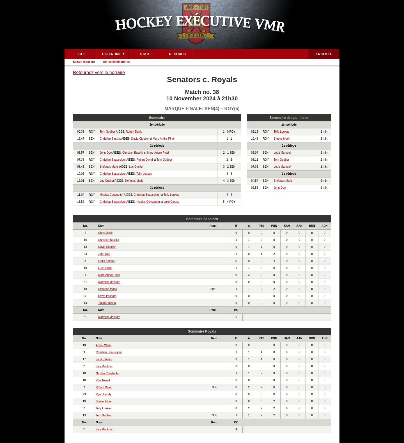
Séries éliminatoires (116, 61)
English (323, 54)
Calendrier (113, 54)
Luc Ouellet (136, 166)
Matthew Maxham (109, 281)
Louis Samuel (282, 152)
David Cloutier (140, 138)
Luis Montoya (104, 366)
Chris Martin (105, 232)
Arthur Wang (103, 345)
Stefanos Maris (109, 166)
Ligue (80, 54)
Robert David (134, 131)
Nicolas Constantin (111, 194)
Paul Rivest (103, 380)
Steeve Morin (282, 138)
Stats (145, 54)
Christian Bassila (110, 138)
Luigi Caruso (171, 201)
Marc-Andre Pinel (164, 138)
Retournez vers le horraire (99, 72)
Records (177, 54)
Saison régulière (84, 61)
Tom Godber (107, 131)
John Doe (106, 152)
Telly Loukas (144, 173)
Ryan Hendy (103, 394)
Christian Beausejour (113, 159)
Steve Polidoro (107, 295)
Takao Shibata (107, 302)
